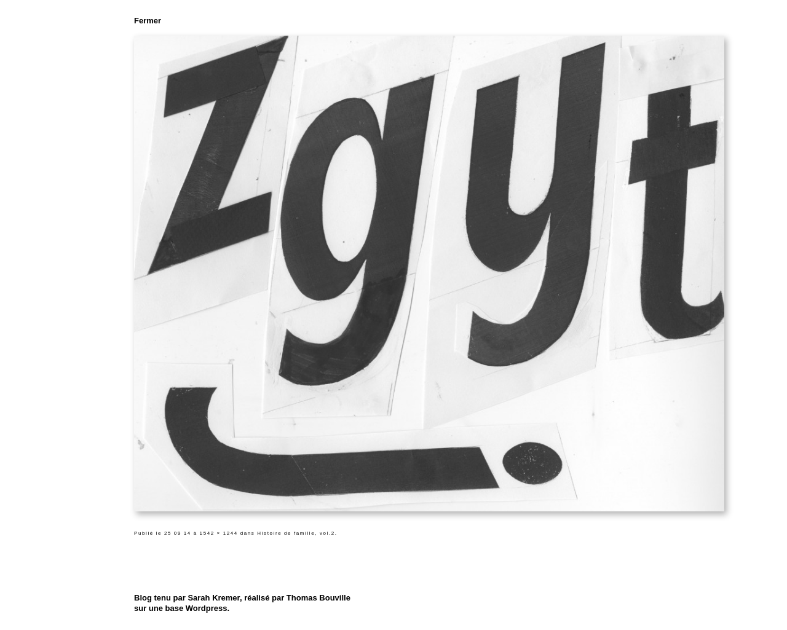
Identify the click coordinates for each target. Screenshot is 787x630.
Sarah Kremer (214, 597)
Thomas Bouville (318, 597)
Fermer (147, 20)
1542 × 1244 (219, 533)
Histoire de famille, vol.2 (296, 533)
